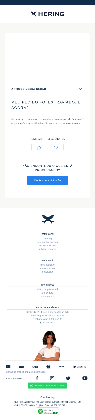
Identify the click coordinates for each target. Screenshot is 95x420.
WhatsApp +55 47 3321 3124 (47, 385)
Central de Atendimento (35, 123)
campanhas (48, 296)
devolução (47, 271)
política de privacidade (47, 289)
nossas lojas (48, 322)
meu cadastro (47, 264)
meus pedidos (47, 268)
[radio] (38, 147)
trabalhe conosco (47, 249)
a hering (47, 238)
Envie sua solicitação (47, 180)
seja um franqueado (47, 242)
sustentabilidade (47, 245)
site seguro (47, 292)
